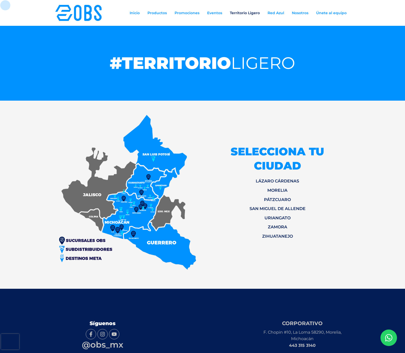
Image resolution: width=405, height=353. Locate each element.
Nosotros (300, 13)
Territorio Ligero (245, 13)
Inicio (135, 13)
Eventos (214, 13)
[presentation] (10, 341)
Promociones (187, 13)
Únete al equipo (331, 13)
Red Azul (276, 13)
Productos (157, 13)
